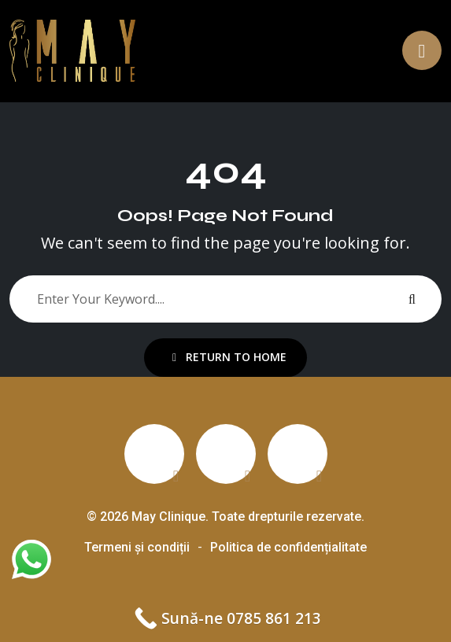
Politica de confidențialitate (288, 547)
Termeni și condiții (137, 547)
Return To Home (229, 356)
